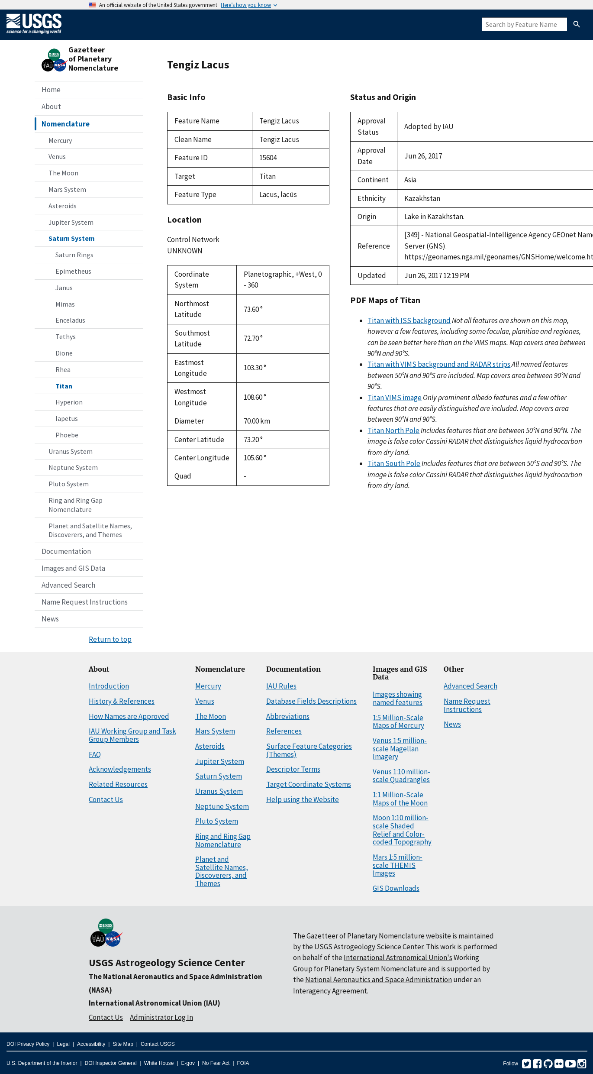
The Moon (63, 172)
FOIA (243, 1063)
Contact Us (106, 799)
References (284, 731)
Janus (64, 287)
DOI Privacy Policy (27, 1044)
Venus (57, 156)
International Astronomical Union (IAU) (154, 1003)
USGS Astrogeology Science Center (167, 962)
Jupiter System (70, 222)
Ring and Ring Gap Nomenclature (75, 505)
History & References (122, 701)
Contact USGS (158, 1044)
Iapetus (66, 418)
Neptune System (73, 467)
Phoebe (66, 434)
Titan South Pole (393, 463)
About (51, 106)
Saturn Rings (74, 254)
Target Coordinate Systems (308, 784)
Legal (63, 1044)
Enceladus (70, 320)
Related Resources (118, 784)
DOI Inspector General (111, 1063)
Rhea (63, 369)
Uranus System (70, 451)
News (50, 619)
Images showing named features (397, 698)
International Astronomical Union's (398, 957)
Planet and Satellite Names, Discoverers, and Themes (90, 530)
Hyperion (69, 402)
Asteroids (62, 205)
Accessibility (91, 1044)
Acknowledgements (120, 769)
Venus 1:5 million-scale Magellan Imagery (400, 748)
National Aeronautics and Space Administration (378, 979)
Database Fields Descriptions (311, 701)
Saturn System (71, 238)
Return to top (110, 639)
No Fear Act (215, 1063)
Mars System (67, 189)
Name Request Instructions (85, 602)
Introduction (109, 686)
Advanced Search (68, 585)
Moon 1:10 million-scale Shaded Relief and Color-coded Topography (402, 830)
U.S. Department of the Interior (41, 1063)
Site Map (123, 1044)
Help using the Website (302, 799)
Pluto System (68, 483)
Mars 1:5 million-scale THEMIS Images (397, 865)
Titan (63, 386)
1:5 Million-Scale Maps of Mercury (398, 722)
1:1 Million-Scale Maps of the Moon (400, 799)
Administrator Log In (161, 1017)
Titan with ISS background (409, 320)
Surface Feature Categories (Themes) (309, 750)
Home (51, 89)
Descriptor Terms (293, 769)
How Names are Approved (129, 716)
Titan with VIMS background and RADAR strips (438, 364)
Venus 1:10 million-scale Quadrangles (401, 776)
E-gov (188, 1063)
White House (159, 1063)
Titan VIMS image (394, 397)
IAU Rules (281, 686)
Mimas (65, 304)
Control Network (193, 239)
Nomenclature (66, 124)
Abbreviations (287, 716)
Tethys (65, 336)
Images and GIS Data (73, 568)
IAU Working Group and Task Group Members (132, 735)
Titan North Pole (393, 430)
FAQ (95, 754)
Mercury (60, 140)
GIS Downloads (396, 888)
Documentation (66, 551)
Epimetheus (73, 271)
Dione (64, 353)
